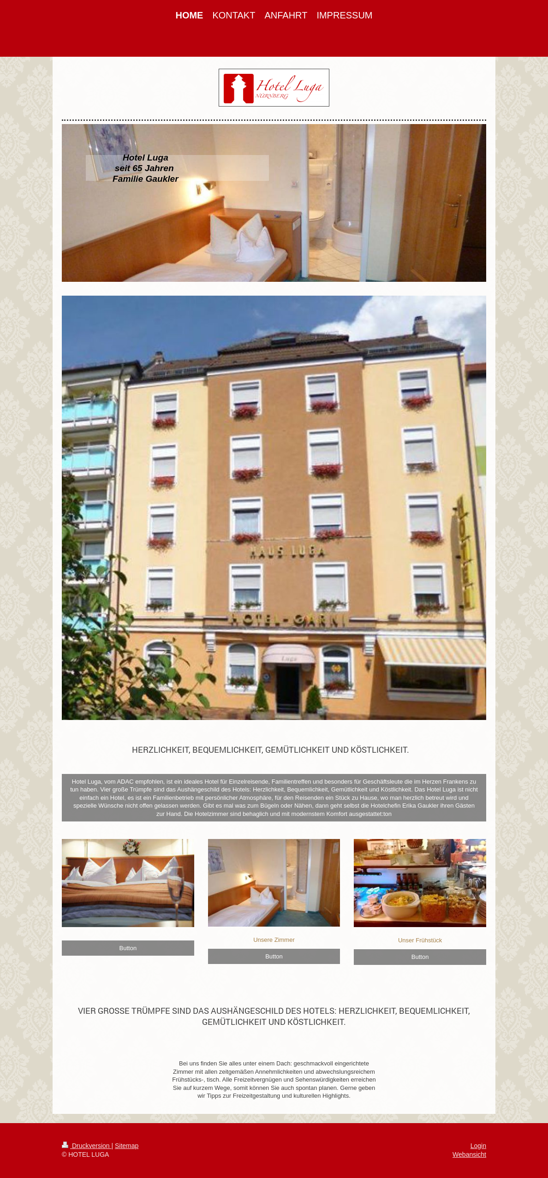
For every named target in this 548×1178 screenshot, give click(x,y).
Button (128, 948)
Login (478, 1145)
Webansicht (469, 1154)
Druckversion (86, 1145)
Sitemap (126, 1145)
